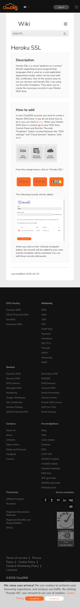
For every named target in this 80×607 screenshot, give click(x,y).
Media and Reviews (16, 449)
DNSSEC (46, 378)
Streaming (46, 357)
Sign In (61, 7)
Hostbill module (49, 463)
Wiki (24, 24)
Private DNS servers (51, 402)
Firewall (45, 347)
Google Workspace (16, 397)
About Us (11, 430)
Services (10, 367)
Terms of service (16, 558)
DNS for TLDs (48, 407)
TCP (43, 324)
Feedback (11, 454)
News (9, 435)
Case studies (48, 439)
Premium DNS (13, 309)
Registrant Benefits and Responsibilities (18, 521)
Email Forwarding (50, 392)
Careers (10, 458)
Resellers (11, 503)
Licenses (11, 570)
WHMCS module (50, 458)
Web (43, 314)
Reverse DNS (13, 378)
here (40, 121)
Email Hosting (48, 411)
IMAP (44, 362)
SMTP (44, 352)
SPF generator (48, 478)
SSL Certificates (14, 402)
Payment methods (50, 468)
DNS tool (46, 473)
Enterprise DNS (14, 324)
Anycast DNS (48, 387)
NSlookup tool (48, 487)
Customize (54, 598)
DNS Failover (13, 383)
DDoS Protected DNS (17, 314)
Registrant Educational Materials (17, 513)
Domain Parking (14, 407)
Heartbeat (46, 338)
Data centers (13, 444)
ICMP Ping (46, 329)
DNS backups (48, 383)
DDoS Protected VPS (17, 411)
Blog (43, 430)
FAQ (43, 449)
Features (45, 444)
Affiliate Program (15, 498)
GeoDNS (10, 319)
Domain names (49, 397)
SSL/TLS (46, 343)
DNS (43, 309)
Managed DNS (13, 387)
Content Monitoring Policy (22, 566)
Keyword (45, 333)
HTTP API (46, 454)
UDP (43, 319)
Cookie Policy (26, 562)
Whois (9, 527)
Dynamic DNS (13, 373)
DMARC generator (50, 482)
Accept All (34, 598)
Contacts (10, 439)
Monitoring (46, 303)
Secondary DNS (49, 373)
